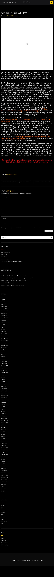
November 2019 (4, 488)
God (11, 185)
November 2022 (4, 406)
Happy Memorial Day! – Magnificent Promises (10, 289)
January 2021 (4, 456)
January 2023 (4, 401)
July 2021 (3, 442)
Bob (16, 26)
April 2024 (3, 367)
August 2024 (3, 358)
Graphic (2, 521)
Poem (2, 525)
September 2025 (4, 329)
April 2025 (3, 340)
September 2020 (4, 465)
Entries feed (3, 551)
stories (2, 530)
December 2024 (4, 349)
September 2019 (4, 493)
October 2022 (4, 408)
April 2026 (3, 313)
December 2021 (4, 431)
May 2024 (3, 365)
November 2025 (4, 324)
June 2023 (3, 390)
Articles (8, 185)
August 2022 (3, 413)
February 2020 (4, 481)
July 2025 (3, 333)
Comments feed (4, 553)
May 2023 (3, 392)
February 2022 (4, 427)
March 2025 (3, 342)
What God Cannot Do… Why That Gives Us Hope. (11, 272)
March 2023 (3, 397)
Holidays (3, 523)
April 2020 (3, 477)
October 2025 (4, 326)
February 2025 (4, 344)
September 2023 (4, 383)
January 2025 (4, 347)
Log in (2, 549)
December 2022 (4, 404)
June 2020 (3, 472)
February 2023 (4, 399)
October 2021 (4, 436)
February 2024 (4, 372)
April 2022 (3, 422)
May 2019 (3, 502)
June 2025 (3, 335)
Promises (15, 185)
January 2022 (4, 429)
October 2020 (4, 463)
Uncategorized (4, 532)
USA (2, 534)
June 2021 (3, 445)
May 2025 (3, 338)
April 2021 (3, 449)
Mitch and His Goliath (5, 263)
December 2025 (4, 322)
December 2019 (4, 486)
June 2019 (3, 499)
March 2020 (3, 479)
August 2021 (3, 440)
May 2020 (3, 474)
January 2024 (4, 374)
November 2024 (4, 351)
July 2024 (3, 360)
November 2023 (4, 379)
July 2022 (3, 415)
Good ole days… (4, 265)
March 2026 (3, 315)
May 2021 (3, 447)
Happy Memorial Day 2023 (27, 289)
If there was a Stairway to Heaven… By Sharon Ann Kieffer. (16, 193)
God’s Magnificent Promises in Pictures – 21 (16, 296)
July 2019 (3, 497)
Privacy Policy (31, 571)
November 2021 (4, 433)
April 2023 (3, 395)
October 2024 (4, 354)
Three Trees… (11, 293)
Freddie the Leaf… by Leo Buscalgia (18, 291)
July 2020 (3, 470)
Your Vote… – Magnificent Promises (8, 286)
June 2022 (3, 417)
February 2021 (4, 454)
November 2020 (4, 461)
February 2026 (4, 317)
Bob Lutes (3, 296)
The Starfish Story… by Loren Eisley (43, 193)
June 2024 (3, 363)
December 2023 (4, 376)
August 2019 (3, 495)
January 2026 (4, 319)
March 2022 (3, 424)
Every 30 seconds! (21, 286)
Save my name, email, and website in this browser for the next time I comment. (21, 239)
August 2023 (3, 385)
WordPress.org (4, 556)
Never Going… (4, 267)
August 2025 (3, 331)
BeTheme (41, 571)
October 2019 (4, 490)
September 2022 (4, 411)
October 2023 (4, 381)
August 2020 (3, 468)
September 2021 (4, 438)
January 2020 (4, 484)
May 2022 (3, 420)
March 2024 (3, 370)
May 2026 (3, 310)
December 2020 (4, 458)
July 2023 (3, 388)
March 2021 (3, 452)
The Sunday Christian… (6, 270)
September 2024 (4, 356)
